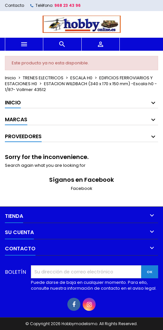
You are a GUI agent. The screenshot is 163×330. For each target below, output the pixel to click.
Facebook (81, 188)
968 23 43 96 (67, 5)
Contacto (14, 5)
